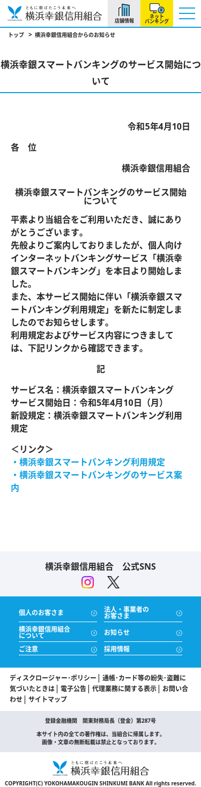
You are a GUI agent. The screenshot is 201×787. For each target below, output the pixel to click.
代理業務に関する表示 (124, 688)
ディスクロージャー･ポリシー (53, 678)
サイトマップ (47, 699)
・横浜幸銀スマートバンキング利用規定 (88, 462)
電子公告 (73, 688)
